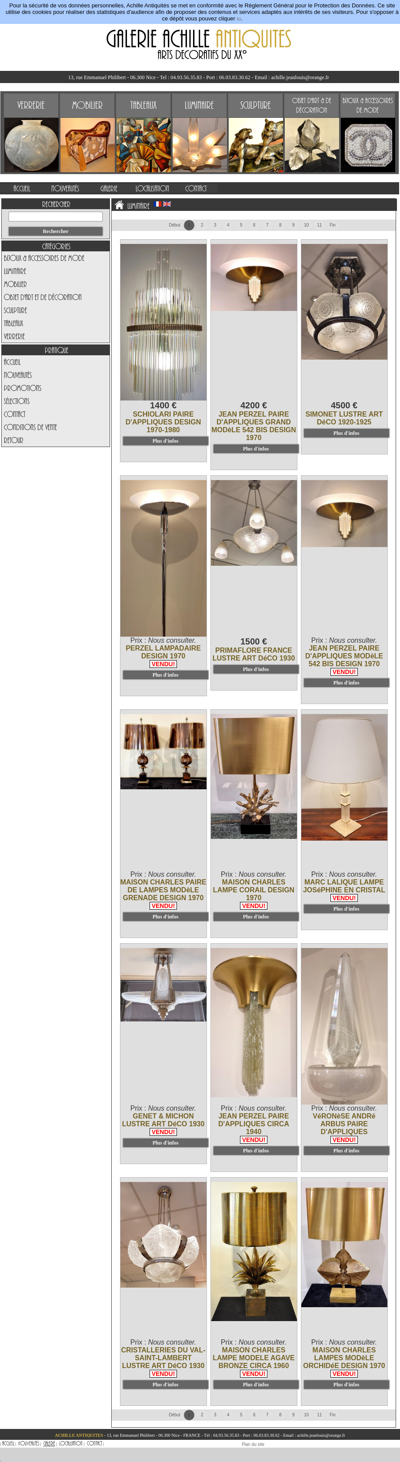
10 (306, 225)
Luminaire (15, 271)
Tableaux (13, 323)
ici (238, 19)
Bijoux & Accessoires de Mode (44, 258)
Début (174, 225)
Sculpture (15, 310)
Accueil (12, 362)
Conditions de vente (30, 427)
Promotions (22, 388)
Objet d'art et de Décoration (43, 297)
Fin (333, 225)
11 (319, 225)
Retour (13, 440)
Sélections (17, 401)
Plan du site (253, 1444)
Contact (14, 414)
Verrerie (14, 336)
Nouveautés (18, 375)
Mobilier (15, 284)
